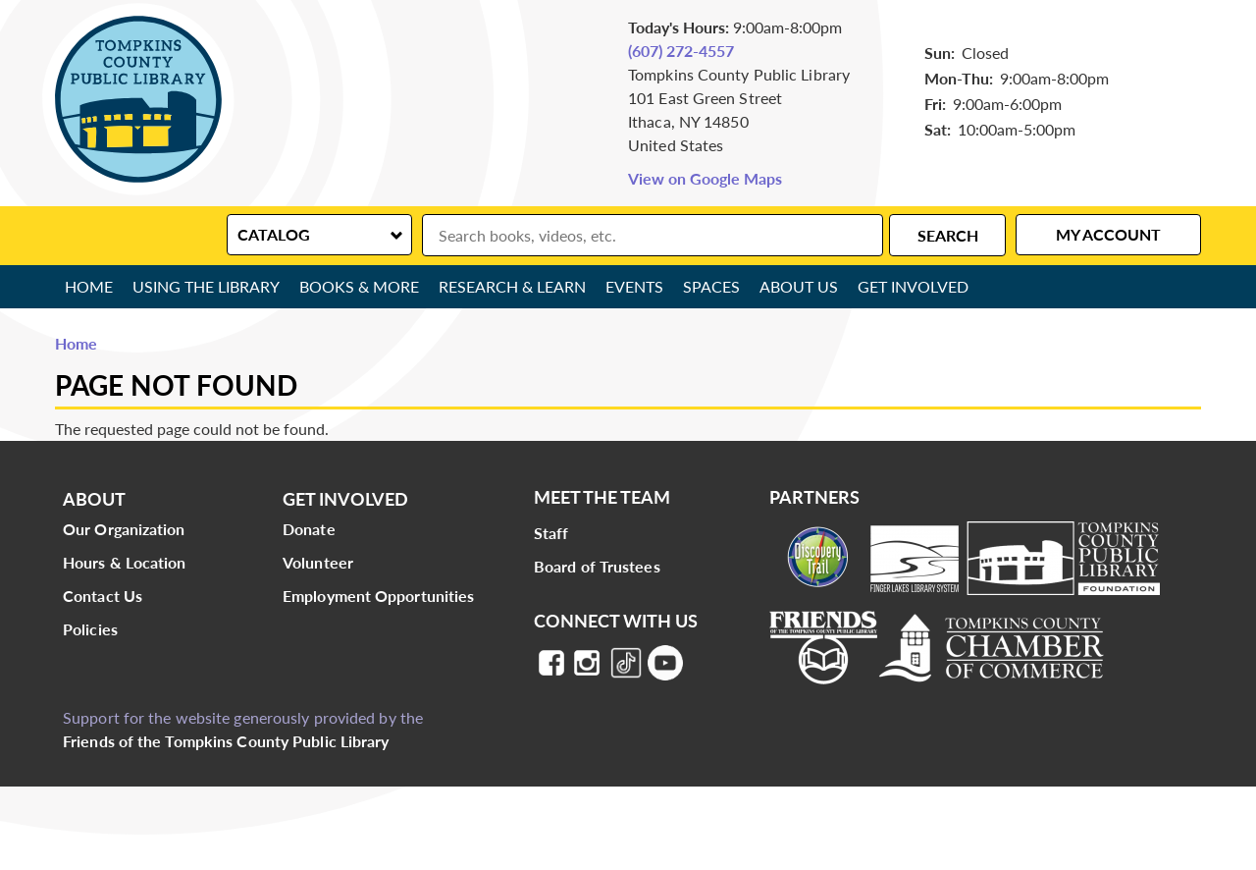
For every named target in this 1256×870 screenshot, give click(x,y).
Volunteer (318, 562)
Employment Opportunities (378, 595)
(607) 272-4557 (681, 50)
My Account (1108, 234)
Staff (551, 532)
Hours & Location (124, 562)
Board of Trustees (597, 566)
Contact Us (102, 595)
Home (89, 286)
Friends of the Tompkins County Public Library (226, 741)
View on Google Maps (705, 178)
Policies (90, 629)
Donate (309, 528)
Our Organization (124, 528)
